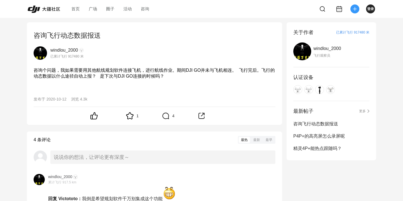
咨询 (145, 8)
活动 (127, 8)
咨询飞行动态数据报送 (315, 123)
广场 (93, 8)
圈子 (110, 8)
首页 (75, 8)
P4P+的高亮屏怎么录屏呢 (319, 136)
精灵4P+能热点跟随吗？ (317, 148)
